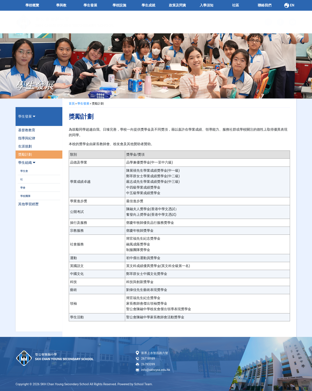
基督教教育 (26, 130)
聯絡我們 (264, 5)
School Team (143, 384)
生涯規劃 (25, 146)
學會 (22, 187)
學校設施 (119, 5)
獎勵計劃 (25, 154)
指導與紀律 (26, 138)
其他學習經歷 (28, 204)
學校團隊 (25, 196)
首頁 (72, 103)
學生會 (24, 171)
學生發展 (26, 116)
